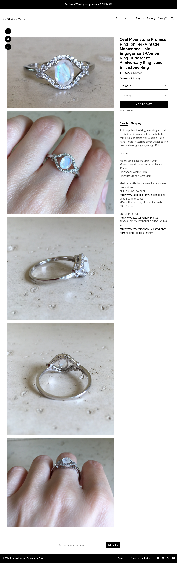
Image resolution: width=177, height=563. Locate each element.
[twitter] (163, 558)
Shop (119, 18)
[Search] (172, 18)
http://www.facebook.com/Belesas (139, 194)
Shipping (136, 123)
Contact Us (123, 558)
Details (124, 123)
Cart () (162, 18)
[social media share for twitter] (8, 39)
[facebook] (158, 558)
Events (139, 18)
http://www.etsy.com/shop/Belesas (139, 217)
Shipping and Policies (141, 558)
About (129, 18)
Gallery (150, 18)
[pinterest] (168, 558)
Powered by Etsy (35, 558)
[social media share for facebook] (8, 31)
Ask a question (126, 110)
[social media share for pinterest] (8, 47)
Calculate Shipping (130, 78)
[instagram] (173, 558)
